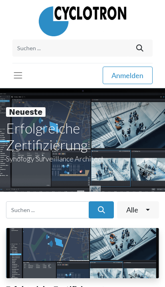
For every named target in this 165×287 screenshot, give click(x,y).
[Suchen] (140, 48)
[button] (138, 209)
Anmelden (127, 75)
